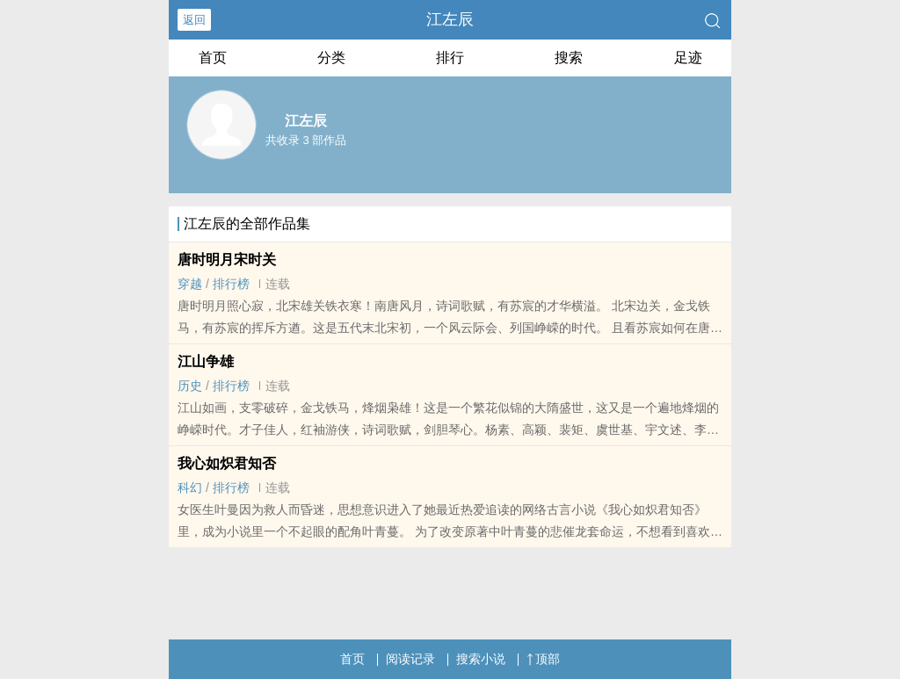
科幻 (190, 487)
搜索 (569, 57)
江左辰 (450, 19)
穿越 (190, 284)
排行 (450, 57)
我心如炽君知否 (227, 463)
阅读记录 (410, 659)
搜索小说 (480, 659)
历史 (190, 386)
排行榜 (231, 284)
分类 (331, 57)
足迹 (688, 57)
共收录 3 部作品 (305, 140)
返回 (194, 19)
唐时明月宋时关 (227, 259)
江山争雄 (206, 361)
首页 (213, 57)
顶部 (543, 659)
